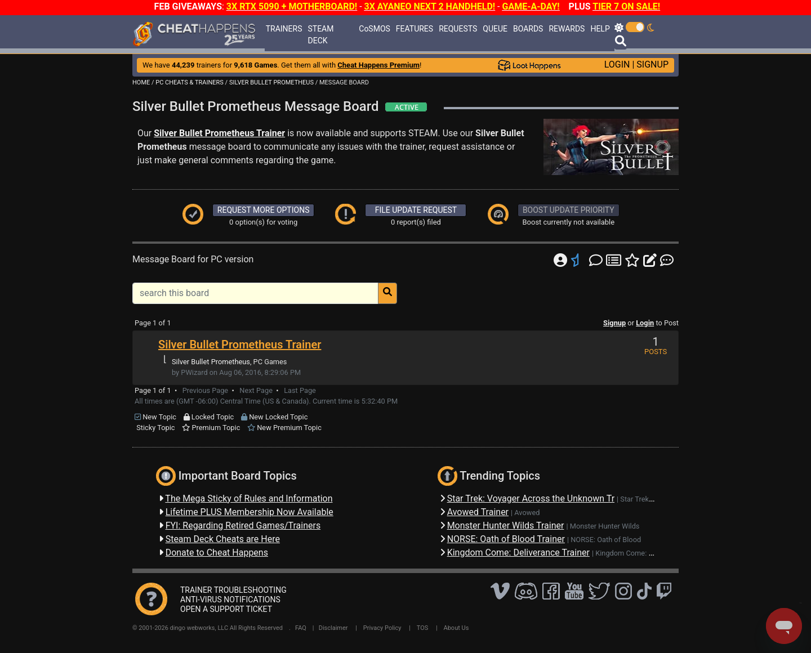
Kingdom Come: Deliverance (640, 553)
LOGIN (617, 64)
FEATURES (414, 28)
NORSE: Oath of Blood (606, 539)
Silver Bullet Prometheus (211, 361)
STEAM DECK (321, 34)
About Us (456, 628)
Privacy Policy (382, 628)
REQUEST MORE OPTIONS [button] (263, 209)
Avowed (527, 512)
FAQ (300, 628)
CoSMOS (374, 28)
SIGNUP (652, 64)
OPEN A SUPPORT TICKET (226, 609)
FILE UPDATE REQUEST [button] (416, 209)
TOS (423, 628)
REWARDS (567, 28)
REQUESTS (458, 28)
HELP (599, 28)
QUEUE (495, 28)
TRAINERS (284, 28)
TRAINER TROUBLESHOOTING (233, 589)
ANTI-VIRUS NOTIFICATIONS (230, 599)
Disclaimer (333, 628)
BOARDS (528, 28)
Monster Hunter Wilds (605, 526)
